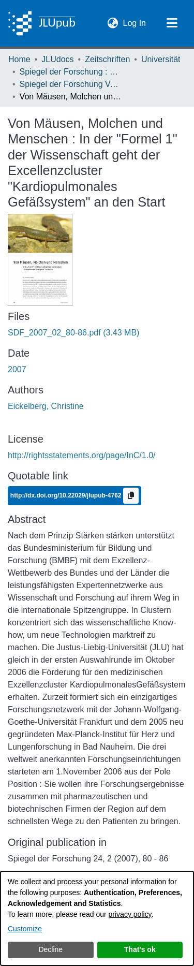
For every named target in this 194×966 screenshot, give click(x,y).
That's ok (140, 949)
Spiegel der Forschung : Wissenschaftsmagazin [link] (71, 71)
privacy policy (130, 914)
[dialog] (97, 918)
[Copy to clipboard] (131, 496)
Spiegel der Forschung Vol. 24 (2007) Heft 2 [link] (71, 84)
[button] (113, 23)
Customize (25, 929)
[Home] (42, 23)
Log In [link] (135, 22)
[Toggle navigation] (171, 23)
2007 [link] (17, 369)
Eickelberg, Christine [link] (46, 406)
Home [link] (19, 59)
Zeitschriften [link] (107, 59)
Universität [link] (161, 59)
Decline (50, 949)
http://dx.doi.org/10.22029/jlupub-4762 (66, 495)
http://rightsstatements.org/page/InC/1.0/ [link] (82, 455)
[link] (73, 332)
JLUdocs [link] (57, 59)
